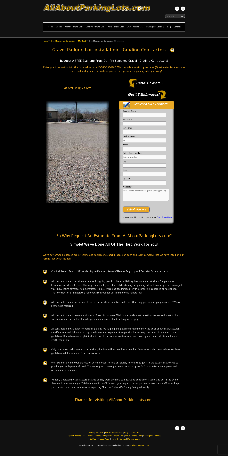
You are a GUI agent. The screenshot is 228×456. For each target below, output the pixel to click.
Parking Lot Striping (155, 27)
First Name (127, 119)
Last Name (127, 128)
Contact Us (134, 432)
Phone (125, 144)
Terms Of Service (118, 439)
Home (50, 27)
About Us (100, 432)
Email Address (129, 136)
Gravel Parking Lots (135, 27)
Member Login (133, 439)
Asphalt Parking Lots (74, 27)
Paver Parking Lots (116, 27)
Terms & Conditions (164, 217)
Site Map (92, 439)
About (59, 27)
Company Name (129, 111)
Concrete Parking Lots (95, 27)
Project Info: (128, 187)
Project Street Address (132, 153)
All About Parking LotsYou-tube (183, 9)
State (125, 170)
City (124, 161)
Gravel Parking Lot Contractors (63, 41)
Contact (177, 27)
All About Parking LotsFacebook (177, 9)
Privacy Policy (104, 439)
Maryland (82, 41)
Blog (169, 27)
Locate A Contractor (114, 432)
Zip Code (126, 178)
